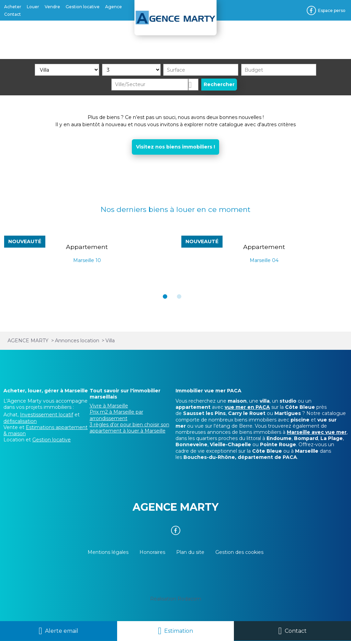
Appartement (87, 246)
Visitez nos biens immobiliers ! (175, 147)
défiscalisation (20, 421)
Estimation (178, 631)
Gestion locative (51, 440)
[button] (165, 296)
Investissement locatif (46, 415)
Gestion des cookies (239, 552)
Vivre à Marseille (109, 406)
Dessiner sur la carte (193, 85)
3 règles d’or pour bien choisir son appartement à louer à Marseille (129, 428)
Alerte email (61, 631)
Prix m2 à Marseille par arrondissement (116, 415)
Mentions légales (108, 552)
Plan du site (190, 552)
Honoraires (152, 552)
